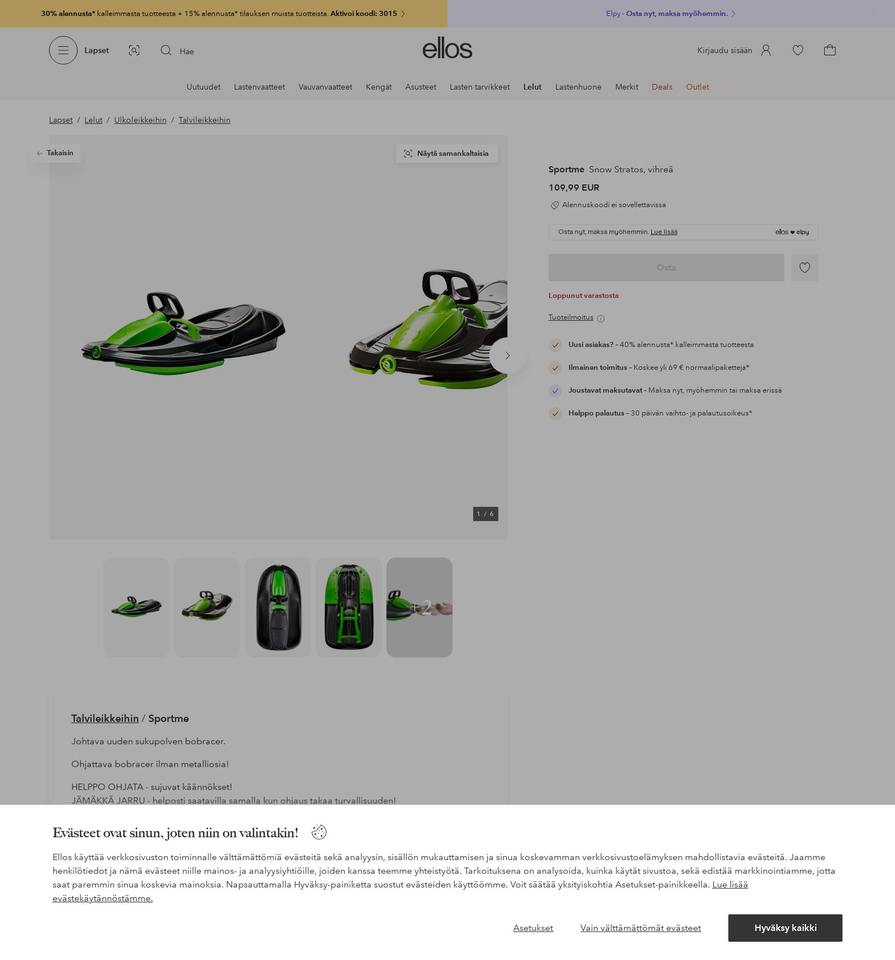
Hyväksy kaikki (786, 927)
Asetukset (533, 927)
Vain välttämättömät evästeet (640, 927)
